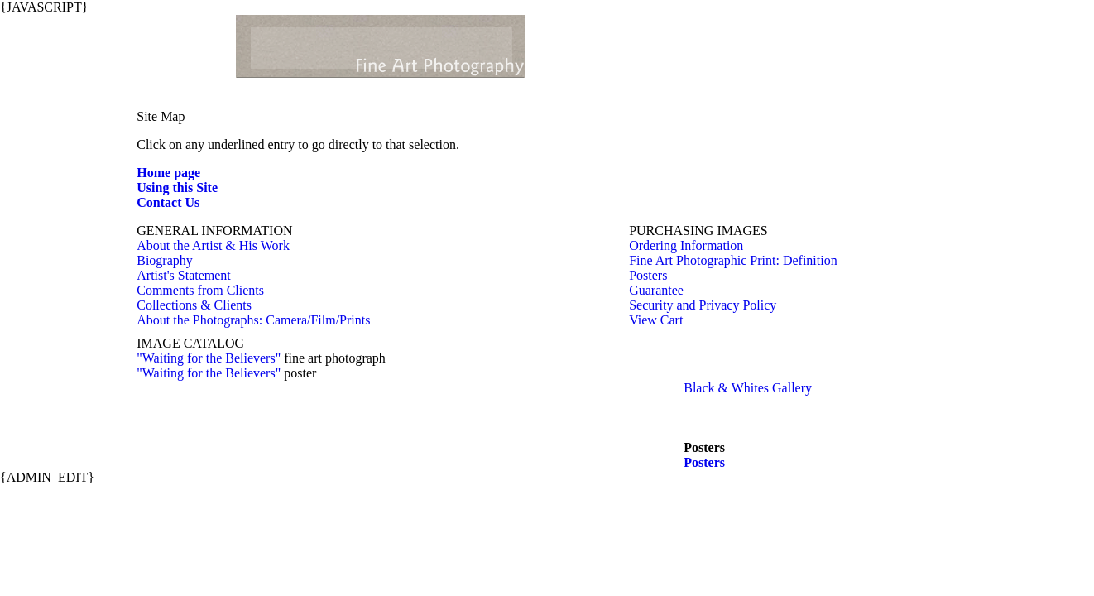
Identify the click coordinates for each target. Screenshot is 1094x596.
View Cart (656, 320)
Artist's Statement (184, 275)
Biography (165, 260)
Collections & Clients (194, 305)
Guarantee (656, 290)
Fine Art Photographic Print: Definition (733, 260)
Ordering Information (686, 245)
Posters (648, 275)
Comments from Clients (200, 290)
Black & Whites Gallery (748, 388)
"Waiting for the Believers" (209, 358)
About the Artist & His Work (213, 245)
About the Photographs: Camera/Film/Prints (253, 320)
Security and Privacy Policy (702, 305)
